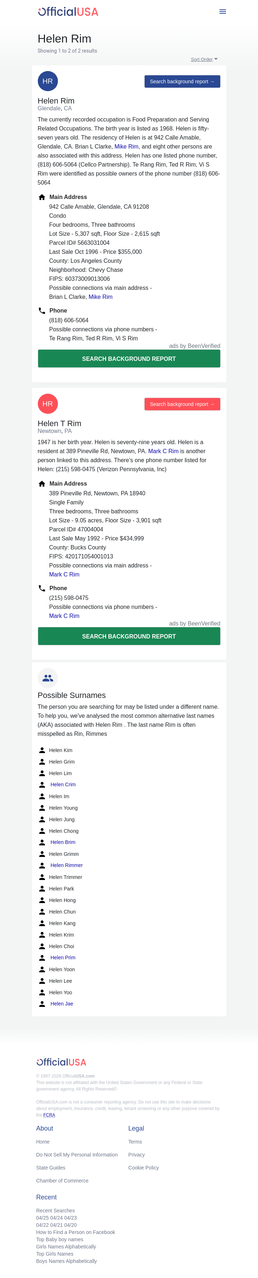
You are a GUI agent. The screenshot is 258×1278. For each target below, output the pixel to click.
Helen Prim (57, 958)
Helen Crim (57, 784)
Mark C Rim (163, 451)
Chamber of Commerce (62, 1181)
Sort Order (202, 59)
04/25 (42, 1218)
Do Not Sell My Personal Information (77, 1155)
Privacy (136, 1155)
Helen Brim (57, 842)
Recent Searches (55, 1210)
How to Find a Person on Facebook (75, 1232)
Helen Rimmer (60, 865)
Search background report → (182, 81)
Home (43, 1142)
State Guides (50, 1168)
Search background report (129, 359)
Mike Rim (126, 146)
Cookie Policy (143, 1168)
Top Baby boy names (59, 1239)
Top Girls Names (54, 1254)
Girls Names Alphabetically (66, 1247)
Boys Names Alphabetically (66, 1261)
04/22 (42, 1225)
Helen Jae (55, 1004)
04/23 (70, 1218)
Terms (135, 1142)
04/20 (70, 1225)
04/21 (56, 1225)
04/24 (56, 1218)
